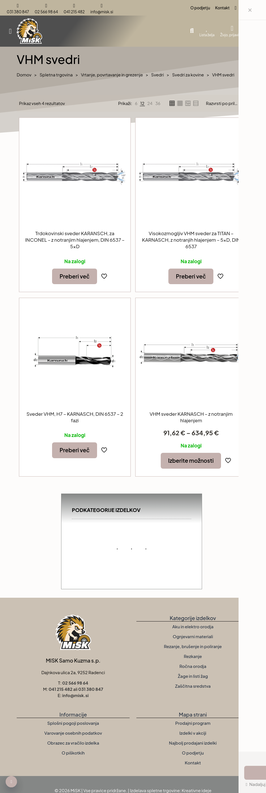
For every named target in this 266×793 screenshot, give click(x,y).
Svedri (157, 74)
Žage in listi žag (193, 676)
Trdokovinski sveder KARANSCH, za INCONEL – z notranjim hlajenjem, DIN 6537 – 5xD (75, 239)
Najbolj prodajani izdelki (193, 742)
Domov (24, 74)
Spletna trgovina (56, 74)
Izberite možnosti (191, 460)
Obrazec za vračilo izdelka (73, 742)
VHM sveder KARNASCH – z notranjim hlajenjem (191, 417)
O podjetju (193, 752)
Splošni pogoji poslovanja (73, 723)
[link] (136, 103)
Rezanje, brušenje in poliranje (193, 646)
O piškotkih (73, 752)
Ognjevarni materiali (193, 636)
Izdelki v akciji (192, 733)
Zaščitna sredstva (193, 686)
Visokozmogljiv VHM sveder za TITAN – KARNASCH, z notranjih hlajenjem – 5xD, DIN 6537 (191, 239)
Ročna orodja (192, 666)
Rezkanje (193, 656)
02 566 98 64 (75, 682)
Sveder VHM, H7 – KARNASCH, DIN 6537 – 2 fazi (75, 417)
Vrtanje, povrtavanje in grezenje (112, 74)
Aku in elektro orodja (193, 626)
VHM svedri (223, 74)
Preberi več (74, 276)
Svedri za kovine (188, 74)
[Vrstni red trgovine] (226, 103)
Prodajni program (192, 723)
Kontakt (193, 762)
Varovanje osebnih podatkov (73, 733)
